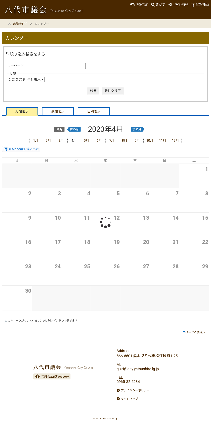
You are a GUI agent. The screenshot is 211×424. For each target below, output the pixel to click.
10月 (149, 141)
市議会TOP (20, 24)
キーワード (15, 66)
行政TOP (139, 5)
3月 (61, 141)
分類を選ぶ (17, 79)
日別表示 (93, 111)
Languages (178, 4)
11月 (162, 141)
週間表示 (57, 111)
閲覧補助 (200, 4)
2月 (48, 141)
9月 (137, 141)
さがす (157, 4)
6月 (99, 141)
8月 (124, 141)
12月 (175, 141)
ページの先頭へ (195, 332)
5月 (86, 141)
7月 (111, 141)
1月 (35, 141)
